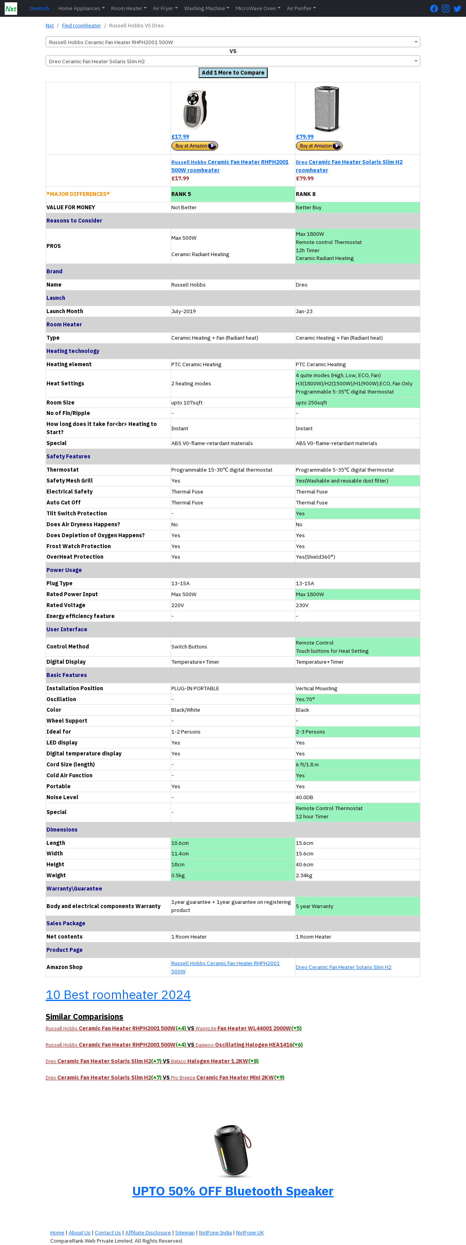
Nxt (50, 25)
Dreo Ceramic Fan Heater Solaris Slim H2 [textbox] (97, 61)
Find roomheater (81, 25)
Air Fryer (163, 8)
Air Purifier (299, 8)
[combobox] (233, 41)
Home (57, 1232)
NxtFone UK (250, 1232)
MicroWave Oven (256, 8)
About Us (80, 1232)
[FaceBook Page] (436, 8)
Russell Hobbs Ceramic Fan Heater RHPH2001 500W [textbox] (111, 42)
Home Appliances (79, 8)
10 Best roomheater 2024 (118, 994)
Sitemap (185, 1232)
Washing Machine (204, 8)
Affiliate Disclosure (148, 1232)
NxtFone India (215, 1232)
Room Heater (126, 8)
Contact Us (108, 1232)
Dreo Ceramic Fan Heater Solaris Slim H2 (343, 967)
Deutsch (39, 8)
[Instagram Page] (448, 8)
